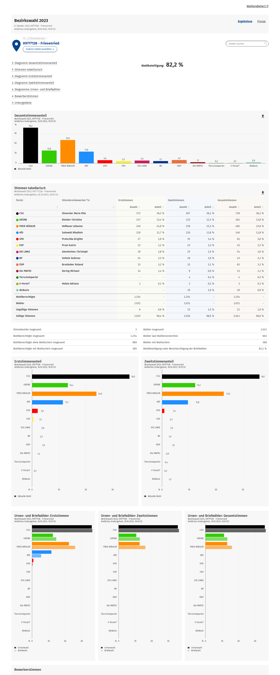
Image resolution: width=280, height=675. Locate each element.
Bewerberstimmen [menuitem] (26, 96)
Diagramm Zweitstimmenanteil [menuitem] (34, 82)
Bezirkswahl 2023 (31, 20)
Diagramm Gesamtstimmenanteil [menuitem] (36, 63)
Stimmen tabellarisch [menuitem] (28, 69)
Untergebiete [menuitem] (23, 102)
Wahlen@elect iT (258, 6)
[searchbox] (247, 43)
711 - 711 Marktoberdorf (34, 38)
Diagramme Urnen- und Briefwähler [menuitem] (37, 89)
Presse (261, 21)
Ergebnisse (245, 21)
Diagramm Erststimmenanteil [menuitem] (33, 76)
